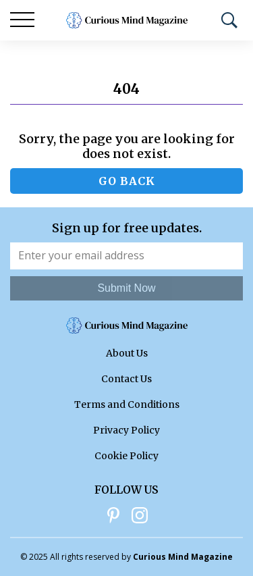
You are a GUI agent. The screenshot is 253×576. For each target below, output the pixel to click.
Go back (127, 181)
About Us (127, 353)
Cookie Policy (126, 456)
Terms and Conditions (126, 404)
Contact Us (126, 379)
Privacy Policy (126, 430)
